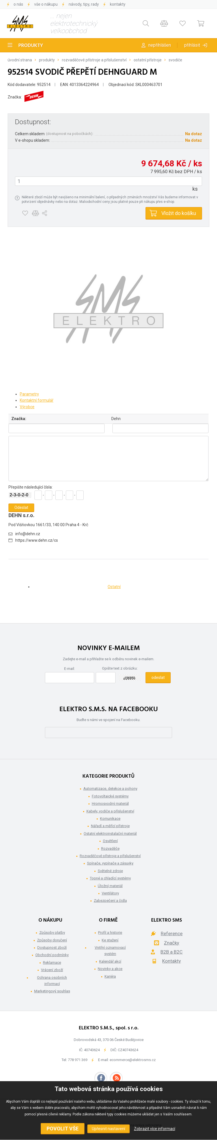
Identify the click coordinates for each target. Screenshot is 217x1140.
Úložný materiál (110, 886)
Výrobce (27, 407)
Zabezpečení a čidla (110, 900)
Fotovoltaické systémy (110, 796)
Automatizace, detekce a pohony (110, 788)
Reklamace (52, 962)
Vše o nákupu (46, 4)
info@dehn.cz (27, 534)
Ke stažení (110, 940)
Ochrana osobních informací (52, 980)
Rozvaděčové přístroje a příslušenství (94, 60)
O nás (18, 4)
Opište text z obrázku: (120, 668)
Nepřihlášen (159, 45)
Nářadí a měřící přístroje (110, 826)
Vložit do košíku (178, 213)
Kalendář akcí (110, 961)
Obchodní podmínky (52, 955)
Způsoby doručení (52, 940)
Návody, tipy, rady (84, 4)
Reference (172, 933)
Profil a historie (110, 932)
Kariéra (110, 976)
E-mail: (69, 668)
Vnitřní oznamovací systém (110, 950)
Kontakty (117, 4)
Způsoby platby (52, 932)
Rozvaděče (110, 848)
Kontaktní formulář (36, 400)
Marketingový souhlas (52, 991)
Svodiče (175, 60)
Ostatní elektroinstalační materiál (110, 833)
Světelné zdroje (110, 871)
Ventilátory (110, 893)
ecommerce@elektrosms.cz (133, 1060)
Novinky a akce (110, 969)
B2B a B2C (171, 952)
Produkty (30, 46)
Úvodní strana (20, 60)
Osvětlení (110, 841)
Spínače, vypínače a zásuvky (110, 863)
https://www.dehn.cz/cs (36, 540)
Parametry (29, 394)
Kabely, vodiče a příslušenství (110, 811)
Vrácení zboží (52, 970)
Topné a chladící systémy (110, 878)
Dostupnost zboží (52, 947)
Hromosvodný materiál (110, 803)
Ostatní (114, 586)
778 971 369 (77, 1060)
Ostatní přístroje (148, 60)
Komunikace (110, 818)
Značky (171, 943)
